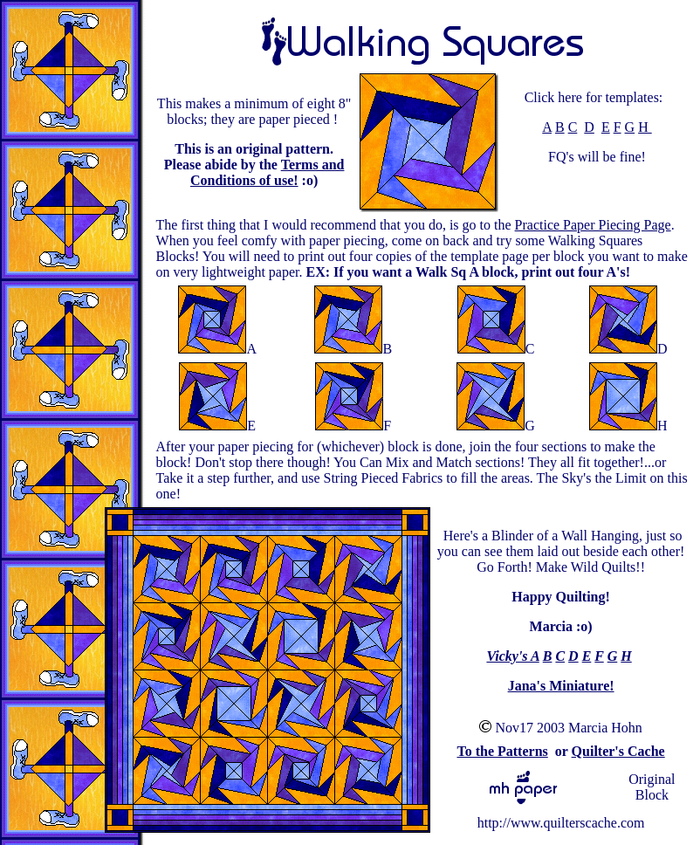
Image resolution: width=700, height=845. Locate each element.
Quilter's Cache (618, 751)
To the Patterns (501, 751)
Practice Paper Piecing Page (593, 224)
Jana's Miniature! (561, 685)
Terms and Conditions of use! (267, 172)
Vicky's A (512, 656)
